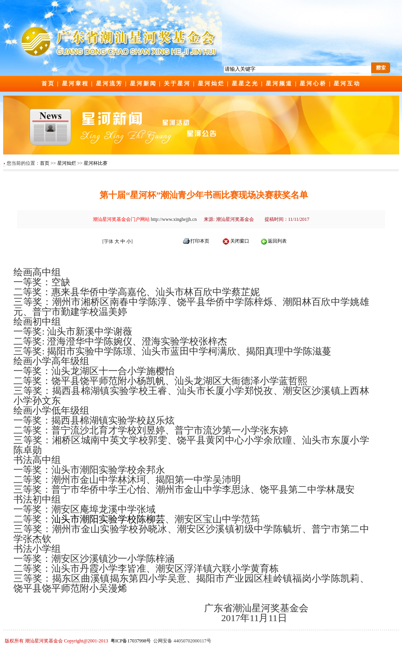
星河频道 (279, 84)
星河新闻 (143, 84)
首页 (48, 84)
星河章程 (75, 84)
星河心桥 (313, 84)
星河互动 (347, 84)
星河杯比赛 (95, 163)
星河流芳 (109, 84)
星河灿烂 (211, 84)
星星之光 (245, 84)
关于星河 (177, 84)
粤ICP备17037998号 (131, 641)
